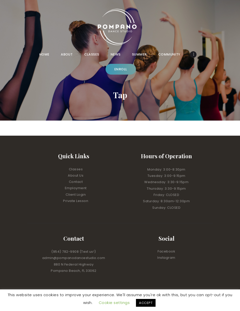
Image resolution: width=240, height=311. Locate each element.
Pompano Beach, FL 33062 (74, 270)
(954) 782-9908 (65, 251)
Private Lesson (75, 200)
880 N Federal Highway (74, 264)
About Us (75, 175)
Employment (76, 188)
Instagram (166, 257)
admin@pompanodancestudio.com (73, 257)
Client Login (76, 194)
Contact (76, 181)
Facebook (166, 251)
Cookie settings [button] (114, 302)
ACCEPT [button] (146, 302)
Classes (76, 169)
